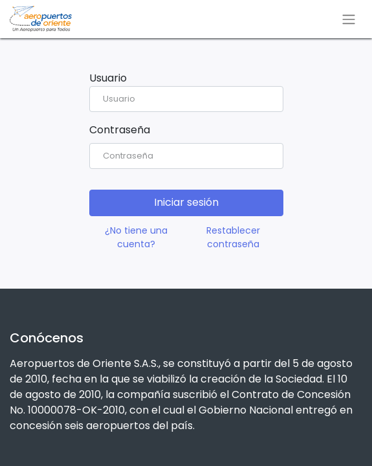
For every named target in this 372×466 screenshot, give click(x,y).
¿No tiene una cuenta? (136, 237)
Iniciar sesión (186, 202)
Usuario (108, 78)
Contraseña (119, 129)
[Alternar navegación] (348, 19)
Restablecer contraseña (233, 237)
